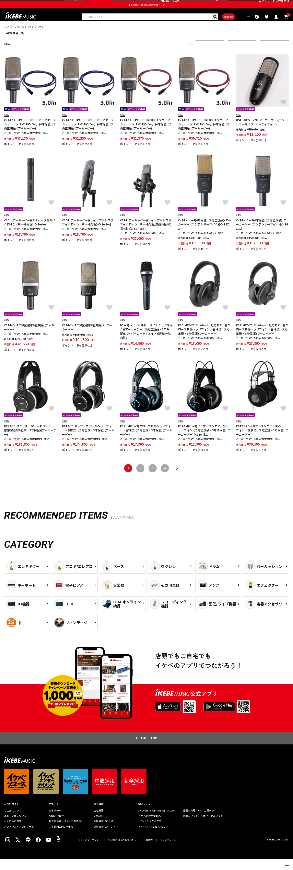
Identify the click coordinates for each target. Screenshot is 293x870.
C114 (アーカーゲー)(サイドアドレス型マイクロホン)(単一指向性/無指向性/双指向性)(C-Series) (145, 235)
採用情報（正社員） (105, 832)
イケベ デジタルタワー (151, 832)
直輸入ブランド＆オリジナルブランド (204, 826)
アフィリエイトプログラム (19, 837)
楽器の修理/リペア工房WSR (198, 821)
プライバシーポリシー (89, 851)
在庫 (233, 55)
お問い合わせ (56, 826)
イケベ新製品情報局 (149, 826)
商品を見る (270, 860)
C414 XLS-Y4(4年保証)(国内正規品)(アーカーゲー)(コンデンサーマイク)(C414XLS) (262, 235)
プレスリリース (168, 851)
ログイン (264, 5)
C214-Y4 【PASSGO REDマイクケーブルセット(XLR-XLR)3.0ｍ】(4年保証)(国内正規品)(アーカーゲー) (204, 135)
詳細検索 (215, 26)
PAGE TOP (149, 749)
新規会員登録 (281, 5)
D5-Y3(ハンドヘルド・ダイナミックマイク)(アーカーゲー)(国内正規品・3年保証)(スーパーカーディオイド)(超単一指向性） (146, 342)
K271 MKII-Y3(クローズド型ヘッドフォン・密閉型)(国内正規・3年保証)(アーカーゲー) (146, 441)
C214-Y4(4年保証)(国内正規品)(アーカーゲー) (29, 338)
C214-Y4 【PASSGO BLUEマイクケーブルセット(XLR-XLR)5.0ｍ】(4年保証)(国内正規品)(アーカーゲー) (30, 135)
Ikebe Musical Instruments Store (156, 821)
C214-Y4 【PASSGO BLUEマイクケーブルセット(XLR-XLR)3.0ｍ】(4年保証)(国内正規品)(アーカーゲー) (88, 135)
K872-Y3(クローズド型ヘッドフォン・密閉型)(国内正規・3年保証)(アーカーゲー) (30, 441)
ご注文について (13, 821)
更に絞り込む (173, 55)
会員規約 (148, 851)
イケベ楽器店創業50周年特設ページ (146, 13)
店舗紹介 (99, 826)
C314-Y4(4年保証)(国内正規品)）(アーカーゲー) (87, 338)
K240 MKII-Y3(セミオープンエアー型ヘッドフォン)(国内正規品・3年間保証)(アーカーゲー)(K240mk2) (204, 441)
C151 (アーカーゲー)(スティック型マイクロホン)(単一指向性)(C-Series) (29, 233)
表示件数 (268, 55)
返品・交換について (15, 826)
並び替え (203, 55)
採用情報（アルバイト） (107, 837)
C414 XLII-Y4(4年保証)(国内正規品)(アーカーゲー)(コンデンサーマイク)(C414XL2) (204, 235)
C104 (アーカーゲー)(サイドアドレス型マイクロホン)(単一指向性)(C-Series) (87, 233)
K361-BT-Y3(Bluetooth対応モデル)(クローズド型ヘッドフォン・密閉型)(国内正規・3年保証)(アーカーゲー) (204, 340)
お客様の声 (55, 821)
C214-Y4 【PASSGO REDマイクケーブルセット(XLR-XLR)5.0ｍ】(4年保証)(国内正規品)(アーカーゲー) (146, 135)
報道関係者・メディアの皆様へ (66, 832)
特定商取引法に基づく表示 (122, 851)
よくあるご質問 (13, 832)
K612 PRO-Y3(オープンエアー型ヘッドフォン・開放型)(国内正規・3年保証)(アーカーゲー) (262, 441)
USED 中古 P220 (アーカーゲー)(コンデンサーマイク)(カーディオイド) (262, 133)
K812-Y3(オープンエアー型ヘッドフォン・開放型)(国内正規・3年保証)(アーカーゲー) (88, 441)
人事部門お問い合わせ (61, 837)
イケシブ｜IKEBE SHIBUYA (153, 837)
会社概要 (99, 821)
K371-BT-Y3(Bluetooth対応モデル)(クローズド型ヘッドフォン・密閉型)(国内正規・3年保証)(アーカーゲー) (262, 340)
